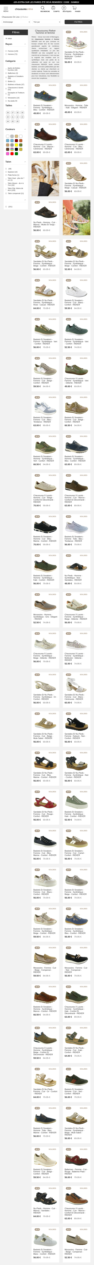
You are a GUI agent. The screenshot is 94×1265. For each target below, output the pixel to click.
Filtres (78, 22)
